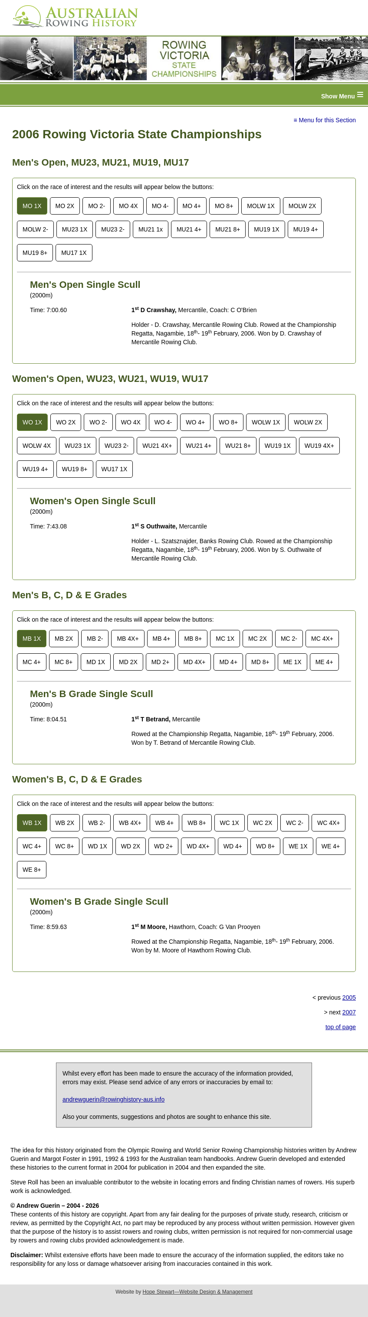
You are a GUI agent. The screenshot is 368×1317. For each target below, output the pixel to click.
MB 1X (32, 638)
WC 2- (294, 822)
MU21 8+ (227, 229)
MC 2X (257, 638)
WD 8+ (265, 846)
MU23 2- (113, 229)
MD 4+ (228, 661)
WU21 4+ (198, 445)
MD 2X (128, 661)
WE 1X (298, 846)
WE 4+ (331, 846)
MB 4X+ (127, 638)
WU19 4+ (35, 469)
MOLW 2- (35, 229)
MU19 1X (266, 229)
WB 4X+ (130, 822)
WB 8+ (196, 822)
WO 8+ (228, 422)
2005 (349, 997)
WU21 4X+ (157, 445)
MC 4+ (32, 661)
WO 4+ (195, 422)
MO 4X (128, 205)
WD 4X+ (198, 846)
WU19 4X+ (319, 445)
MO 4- (160, 205)
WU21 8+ (238, 445)
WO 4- (163, 422)
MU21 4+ (189, 229)
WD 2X (130, 846)
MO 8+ (224, 205)
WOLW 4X (37, 445)
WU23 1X (78, 445)
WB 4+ (164, 822)
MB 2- (95, 638)
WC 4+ (32, 846)
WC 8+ (64, 846)
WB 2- (96, 822)
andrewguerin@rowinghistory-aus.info (113, 1099)
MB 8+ (193, 638)
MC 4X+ (322, 638)
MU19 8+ (35, 252)
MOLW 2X (302, 205)
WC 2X (262, 822)
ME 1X (292, 661)
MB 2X (64, 638)
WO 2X (66, 422)
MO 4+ (192, 205)
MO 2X (65, 205)
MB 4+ (162, 638)
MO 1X (32, 205)
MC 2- (289, 638)
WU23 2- (116, 445)
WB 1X (32, 822)
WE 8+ (32, 869)
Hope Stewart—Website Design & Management (198, 1292)
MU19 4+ (305, 229)
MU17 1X (73, 252)
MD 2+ (160, 661)
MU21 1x (150, 229)
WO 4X (131, 422)
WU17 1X (115, 469)
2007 (349, 1012)
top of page (340, 1027)
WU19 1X (278, 445)
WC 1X (229, 822)
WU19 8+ (75, 469)
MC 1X (225, 638)
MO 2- (96, 205)
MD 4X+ (194, 661)
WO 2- (98, 422)
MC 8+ (64, 661)
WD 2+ (163, 846)
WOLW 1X (266, 422)
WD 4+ (232, 846)
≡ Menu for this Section (324, 120)
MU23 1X (74, 229)
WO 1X (32, 422)
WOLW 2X (308, 422)
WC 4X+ (328, 822)
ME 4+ (324, 661)
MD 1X (95, 661)
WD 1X (97, 846)
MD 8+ (260, 661)
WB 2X (65, 822)
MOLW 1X (261, 205)
